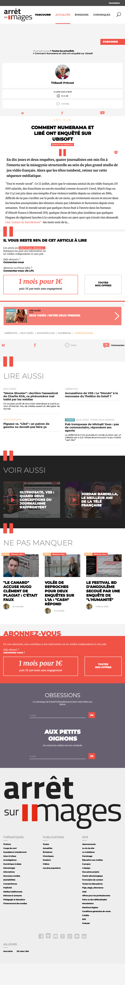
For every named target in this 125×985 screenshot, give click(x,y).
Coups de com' (10, 870)
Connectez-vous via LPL (18, 292)
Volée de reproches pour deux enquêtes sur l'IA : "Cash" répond (59, 614)
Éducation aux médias (92, 881)
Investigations (84, 354)
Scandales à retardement (15, 873)
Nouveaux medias (11, 897)
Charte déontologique (92, 897)
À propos (86, 885)
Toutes (46, 866)
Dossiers (47, 881)
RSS (84, 941)
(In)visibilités (9, 901)
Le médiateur (88, 873)
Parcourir (43, 14)
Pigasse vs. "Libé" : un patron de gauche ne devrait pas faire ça (26, 447)
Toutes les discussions (92, 905)
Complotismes (10, 905)
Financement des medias (15, 925)
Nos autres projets (90, 893)
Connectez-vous (13, 283)
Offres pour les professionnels (96, 917)
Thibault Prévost (62, 104)
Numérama (64, 354)
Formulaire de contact (92, 901)
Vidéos (46, 885)
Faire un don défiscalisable (94, 921)
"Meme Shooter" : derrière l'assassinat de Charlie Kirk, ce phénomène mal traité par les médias (30, 417)
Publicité (7, 909)
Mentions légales (90, 929)
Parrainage (87, 877)
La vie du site (88, 870)
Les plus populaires (52, 889)
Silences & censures (12, 917)
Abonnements (88, 866)
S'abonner (110, 41)
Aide (84, 913)
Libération (10, 354)
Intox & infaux (9, 877)
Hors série (8, 973)
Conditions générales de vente (96, 933)
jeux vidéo (26, 354)
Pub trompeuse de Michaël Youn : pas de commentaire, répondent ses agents (92, 449)
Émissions (81, 14)
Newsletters (88, 925)
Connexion (114, 3)
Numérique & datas (12, 885)
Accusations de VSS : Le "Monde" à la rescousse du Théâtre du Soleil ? (91, 416)
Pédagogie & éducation (14, 921)
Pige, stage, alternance (92, 909)
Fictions (7, 866)
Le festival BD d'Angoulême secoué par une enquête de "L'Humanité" (103, 612)
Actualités (62, 14)
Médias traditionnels (12, 913)
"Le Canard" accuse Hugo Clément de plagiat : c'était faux (20, 612)
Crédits (85, 937)
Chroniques (101, 14)
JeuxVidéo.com (46, 354)
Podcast (86, 945)
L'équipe (86, 889)
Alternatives (9, 893)
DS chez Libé (23, 973)
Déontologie (9, 889)
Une (23, 243)
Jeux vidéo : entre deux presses (95, 441)
